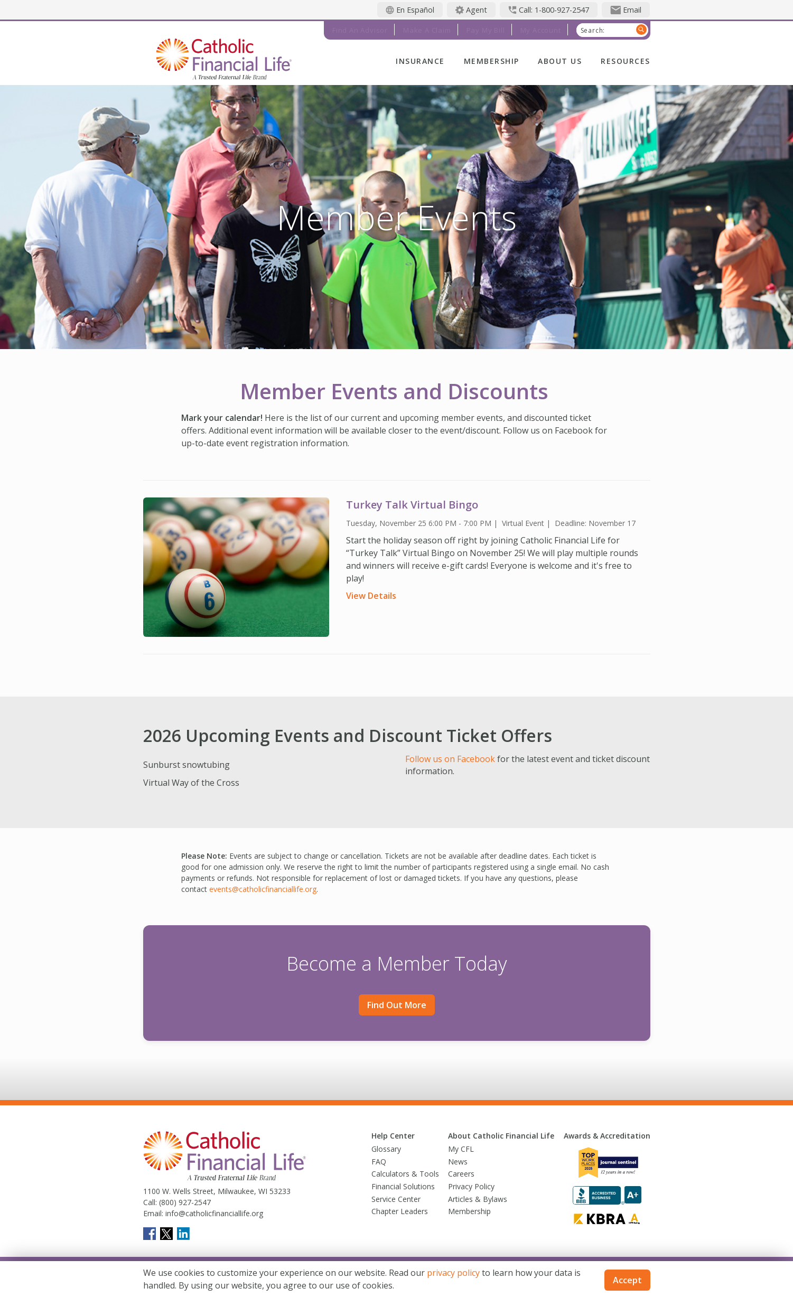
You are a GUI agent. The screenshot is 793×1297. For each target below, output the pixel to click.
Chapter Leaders (399, 1211)
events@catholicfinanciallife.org (262, 889)
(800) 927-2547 (184, 1202)
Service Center (396, 1199)
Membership (491, 61)
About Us (560, 61)
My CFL (461, 1149)
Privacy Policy (471, 1186)
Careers (461, 1174)
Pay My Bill (486, 30)
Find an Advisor (360, 30)
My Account (540, 30)
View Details (371, 595)
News (458, 1162)
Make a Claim (427, 30)
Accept (627, 1280)
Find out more (396, 1005)
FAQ (378, 1162)
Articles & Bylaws (477, 1199)
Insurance (420, 61)
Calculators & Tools (405, 1174)
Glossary (386, 1149)
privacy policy (453, 1273)
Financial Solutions (403, 1186)
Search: (593, 30)
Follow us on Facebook (451, 759)
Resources (625, 61)
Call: (150, 1202)
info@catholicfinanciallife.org (213, 1213)
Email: (153, 1213)
